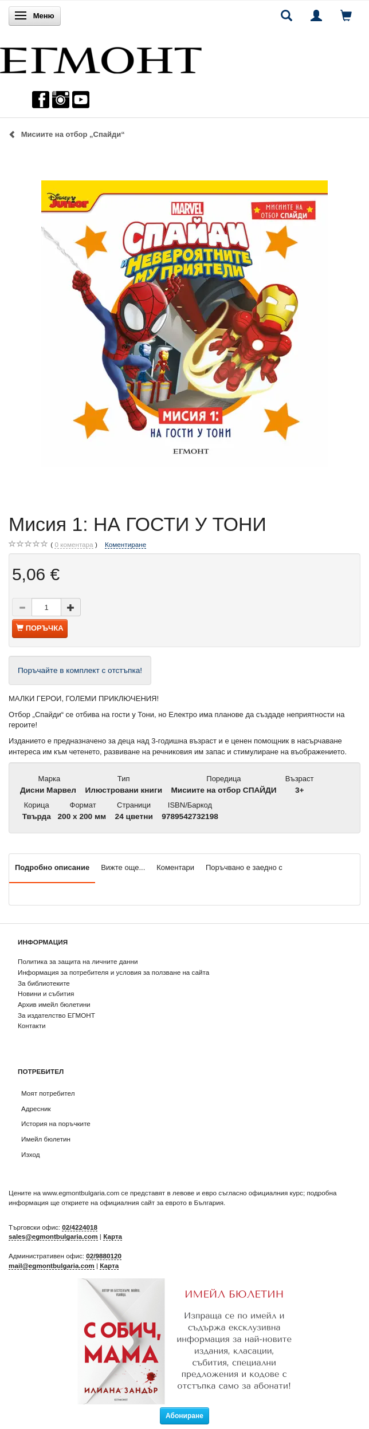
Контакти (32, 1025)
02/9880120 (103, 1255)
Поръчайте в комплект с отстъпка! (80, 670)
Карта (112, 1236)
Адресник (36, 1108)
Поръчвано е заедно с (244, 867)
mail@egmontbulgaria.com (52, 1265)
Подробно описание (52, 867)
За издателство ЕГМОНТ (56, 1015)
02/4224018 (79, 1227)
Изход (30, 1154)
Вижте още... (123, 867)
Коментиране (125, 544)
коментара (73, 545)
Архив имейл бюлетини (54, 1004)
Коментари (175, 867)
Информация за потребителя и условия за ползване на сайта (113, 972)
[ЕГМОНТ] (101, 57)
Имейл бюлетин (45, 1139)
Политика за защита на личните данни (78, 961)
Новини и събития (46, 993)
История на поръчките (56, 1123)
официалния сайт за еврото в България (161, 1202)
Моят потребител (47, 1093)
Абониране (184, 1416)
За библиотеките (44, 983)
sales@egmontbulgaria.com (53, 1236)
